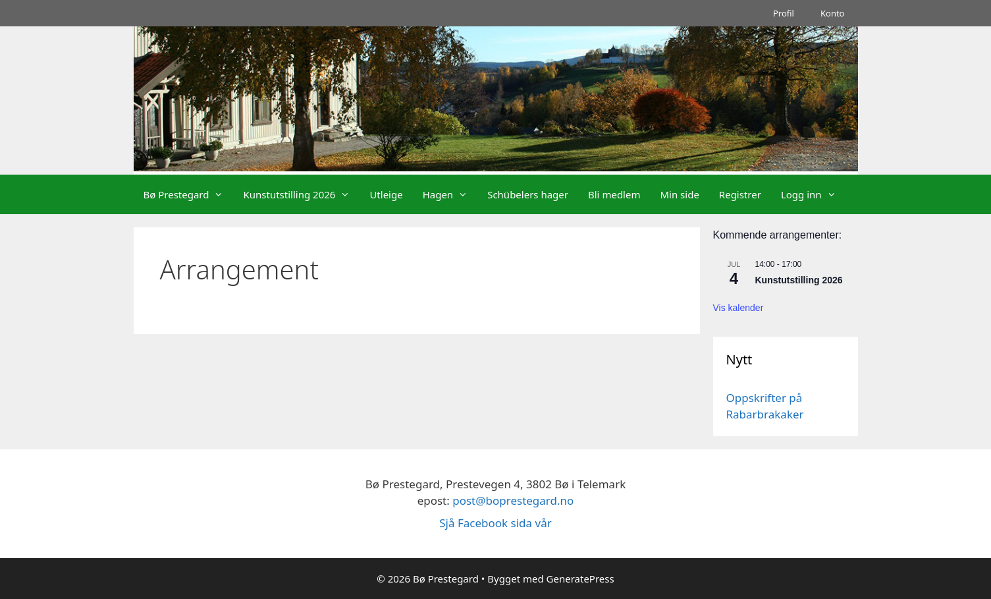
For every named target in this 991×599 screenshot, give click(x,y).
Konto (832, 13)
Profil (783, 13)
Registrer (740, 194)
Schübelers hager (527, 194)
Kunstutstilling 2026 (301, 194)
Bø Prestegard (189, 194)
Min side (679, 194)
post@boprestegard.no (513, 500)
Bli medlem (614, 194)
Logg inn (813, 194)
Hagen (450, 194)
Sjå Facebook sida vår (495, 522)
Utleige (385, 194)
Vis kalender (738, 307)
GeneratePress (580, 578)
